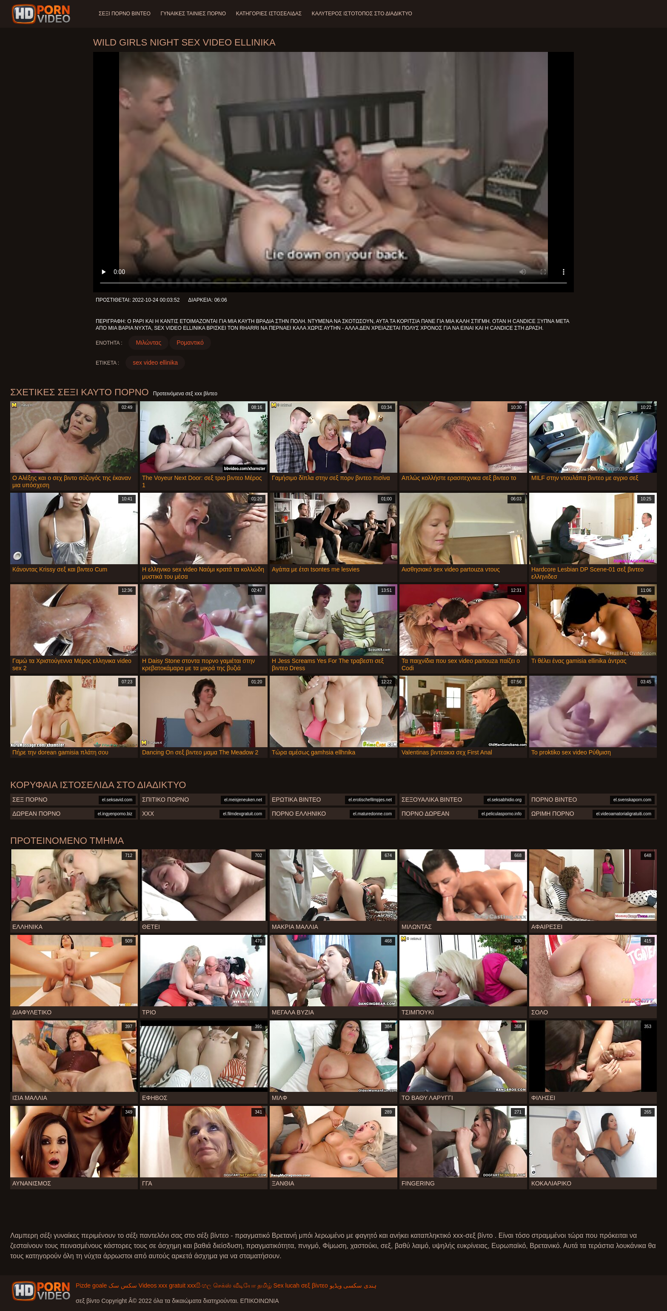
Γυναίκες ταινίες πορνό (193, 14)
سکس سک (122, 1285)
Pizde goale (91, 1285)
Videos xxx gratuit (162, 1285)
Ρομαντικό (190, 342)
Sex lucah (286, 1285)
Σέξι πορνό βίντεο (125, 14)
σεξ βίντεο (314, 1285)
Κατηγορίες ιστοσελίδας (269, 14)
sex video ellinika (155, 362)
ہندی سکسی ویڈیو (353, 1285)
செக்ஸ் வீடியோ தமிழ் (242, 1285)
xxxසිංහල (199, 1285)
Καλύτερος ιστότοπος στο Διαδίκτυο (362, 14)
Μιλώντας (148, 342)
